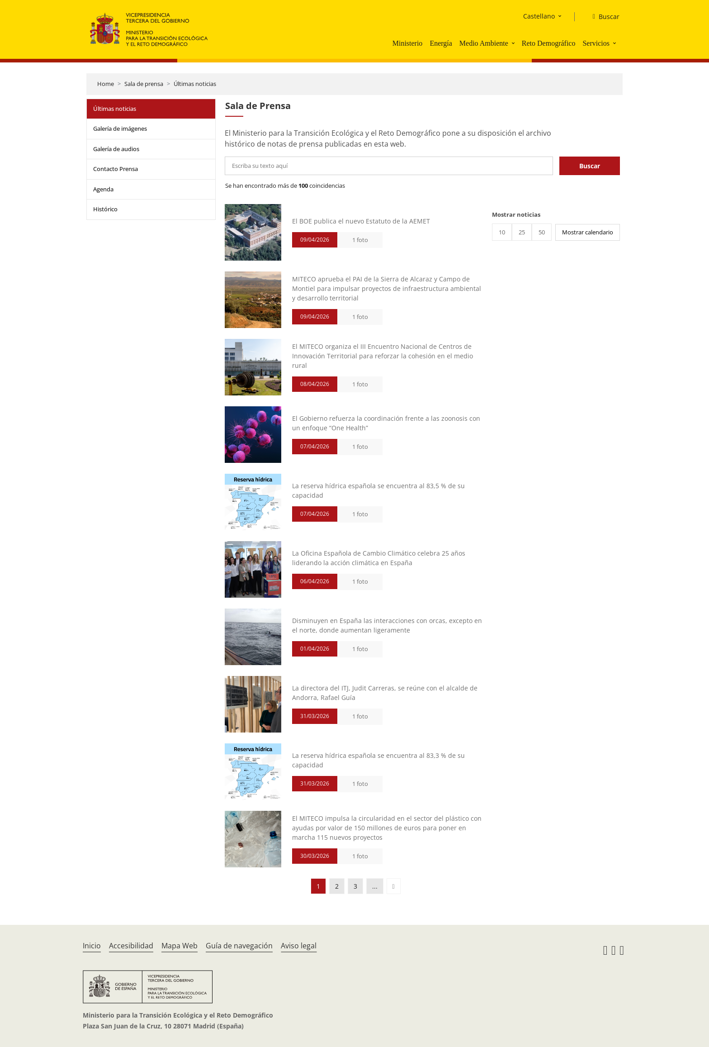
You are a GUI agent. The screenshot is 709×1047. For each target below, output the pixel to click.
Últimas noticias (195, 84)
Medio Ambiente (483, 43)
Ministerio (407, 43)
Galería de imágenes (120, 128)
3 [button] (355, 886)
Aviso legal (299, 946)
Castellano (539, 16)
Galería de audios (116, 149)
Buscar (589, 166)
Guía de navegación (239, 946)
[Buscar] (602, 16)
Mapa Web (179, 946)
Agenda (103, 189)
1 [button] (318, 886)
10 (502, 232)
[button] (514, 43)
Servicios (596, 43)
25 (522, 232)
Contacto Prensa (115, 169)
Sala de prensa (143, 84)
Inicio (92, 946)
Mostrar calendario (587, 232)
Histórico (105, 209)
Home (105, 84)
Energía (441, 43)
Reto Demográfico (549, 43)
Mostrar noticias (516, 214)
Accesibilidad (131, 946)
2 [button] (337, 886)
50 (542, 232)
